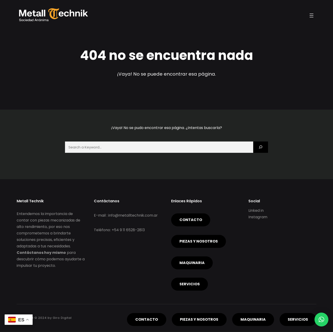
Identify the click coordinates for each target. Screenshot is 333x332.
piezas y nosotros (198, 241)
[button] (321, 319)
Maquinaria (192, 263)
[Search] (260, 147)
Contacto (190, 220)
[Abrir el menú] (311, 15)
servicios (189, 284)
